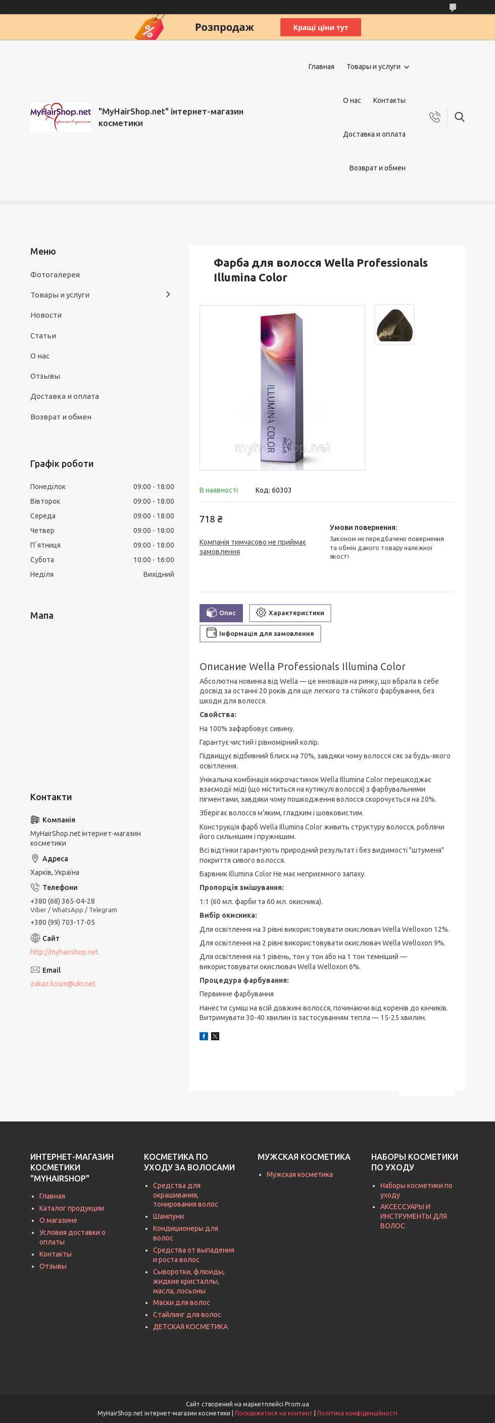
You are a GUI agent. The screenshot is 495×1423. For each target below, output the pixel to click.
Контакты (389, 100)
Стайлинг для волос (187, 1315)
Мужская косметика (300, 1174)
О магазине (58, 1220)
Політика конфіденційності (357, 1413)
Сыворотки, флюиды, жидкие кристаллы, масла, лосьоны (189, 1281)
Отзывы (45, 376)
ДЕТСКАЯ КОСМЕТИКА (190, 1327)
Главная (321, 67)
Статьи (43, 335)
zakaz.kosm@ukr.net (62, 984)
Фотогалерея (55, 274)
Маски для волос (181, 1302)
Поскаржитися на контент (274, 1413)
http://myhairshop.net (64, 952)
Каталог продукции (71, 1208)
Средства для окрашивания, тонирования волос (185, 1195)
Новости (46, 315)
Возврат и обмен (378, 168)
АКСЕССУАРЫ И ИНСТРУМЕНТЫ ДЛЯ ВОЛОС (413, 1216)
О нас (352, 100)
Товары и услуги (373, 67)
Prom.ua (297, 1404)
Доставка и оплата (374, 134)
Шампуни (168, 1216)
